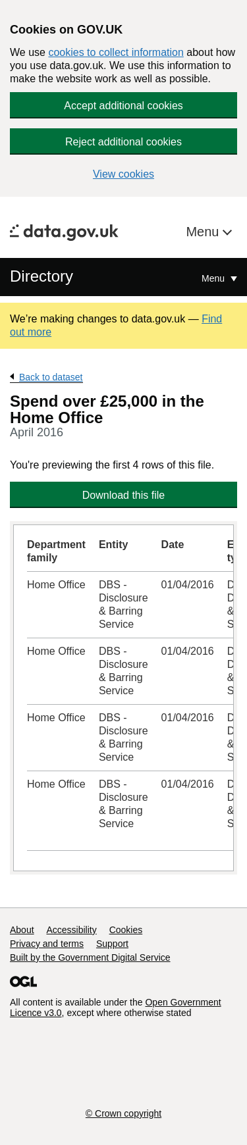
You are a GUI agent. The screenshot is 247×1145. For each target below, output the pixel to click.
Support (112, 943)
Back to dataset (51, 377)
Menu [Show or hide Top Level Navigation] (214, 278)
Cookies (126, 930)
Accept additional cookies (123, 105)
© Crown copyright (123, 1113)
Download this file (123, 495)
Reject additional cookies (123, 141)
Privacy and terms (47, 943)
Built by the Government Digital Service (90, 957)
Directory (41, 276)
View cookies (123, 174)
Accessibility (71, 930)
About (22, 930)
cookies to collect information (115, 52)
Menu (204, 231)
